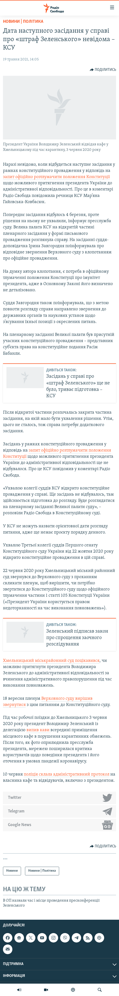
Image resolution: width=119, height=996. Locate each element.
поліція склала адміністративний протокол (66, 774)
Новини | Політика (23, 21)
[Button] (103, 70)
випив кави (38, 730)
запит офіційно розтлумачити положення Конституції (56, 177)
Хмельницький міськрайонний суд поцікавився (51, 660)
